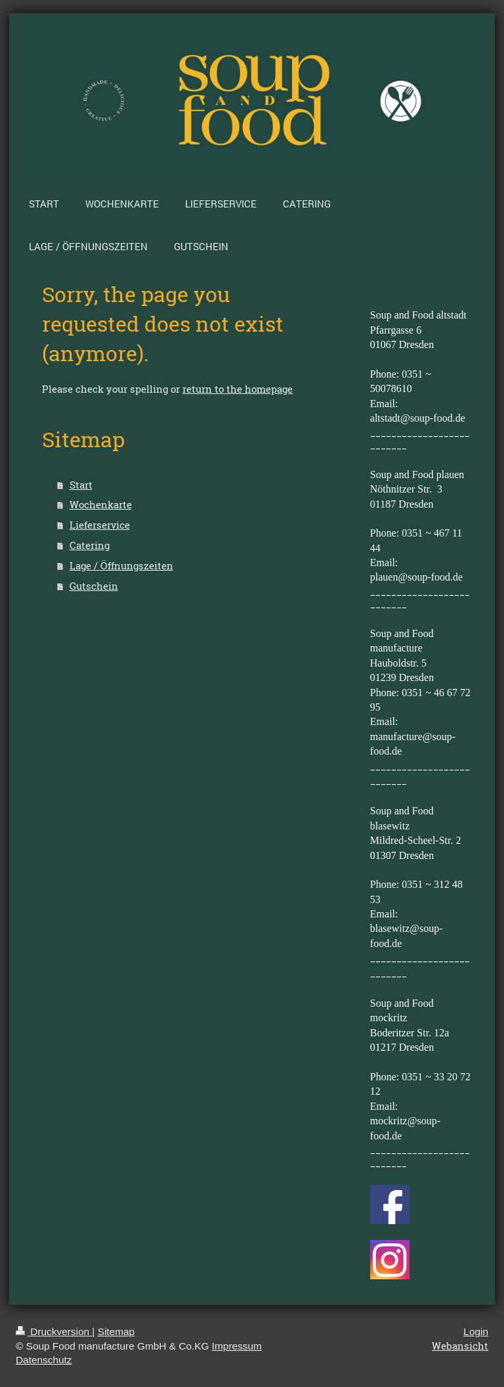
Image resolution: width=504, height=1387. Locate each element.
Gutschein (94, 585)
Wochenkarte (101, 504)
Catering (90, 545)
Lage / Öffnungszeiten (121, 565)
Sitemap (116, 1331)
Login (475, 1331)
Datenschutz (44, 1359)
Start (81, 484)
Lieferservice (100, 524)
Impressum (237, 1346)
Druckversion (54, 1331)
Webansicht (460, 1345)
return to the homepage (237, 388)
